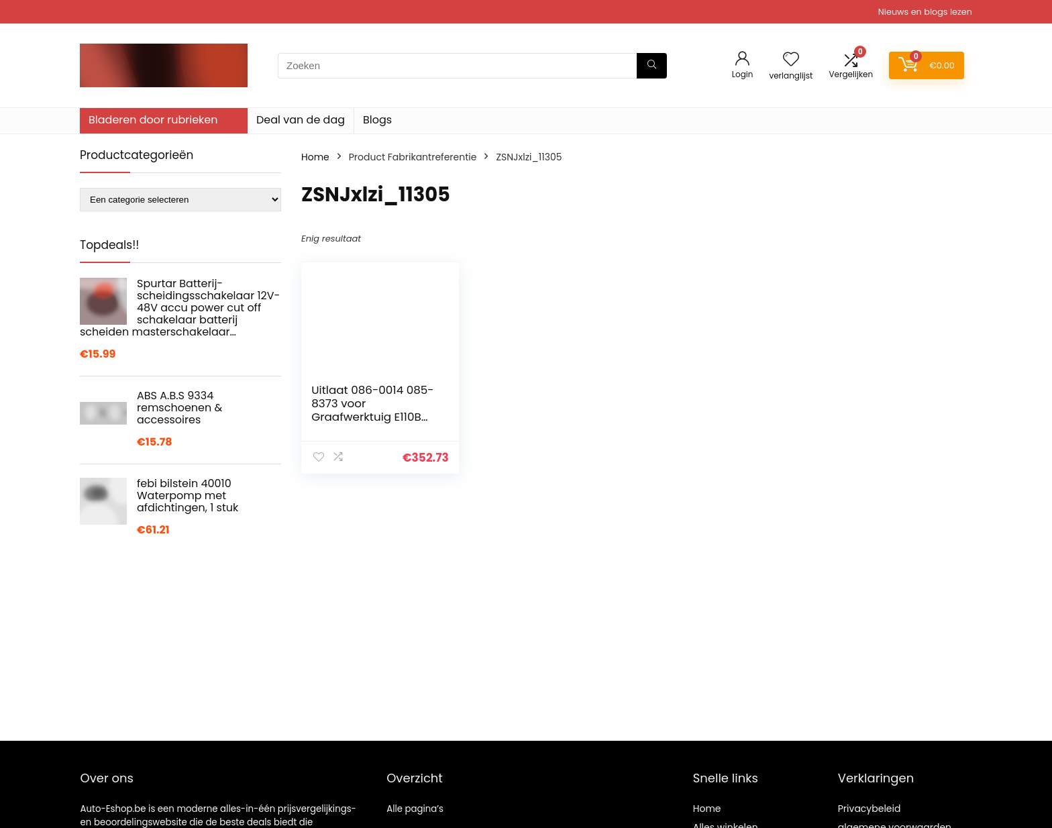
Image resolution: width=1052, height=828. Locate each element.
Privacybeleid (869, 808)
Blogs (377, 119)
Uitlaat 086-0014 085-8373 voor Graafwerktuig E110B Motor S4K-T (372, 410)
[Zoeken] (652, 66)
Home (315, 157)
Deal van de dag (300, 119)
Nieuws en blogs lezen (925, 11)
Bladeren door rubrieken (153, 119)
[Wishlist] (791, 60)
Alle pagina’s (414, 809)
